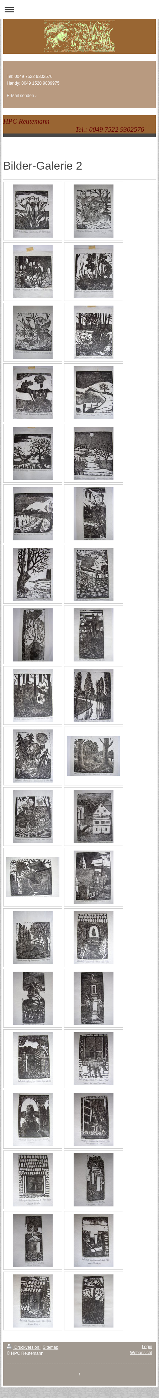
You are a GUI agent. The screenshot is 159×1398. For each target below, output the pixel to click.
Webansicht (141, 1352)
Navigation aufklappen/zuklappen (79, 9)
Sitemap (50, 1347)
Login (147, 1346)
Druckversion (24, 1347)
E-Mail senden (20, 95)
